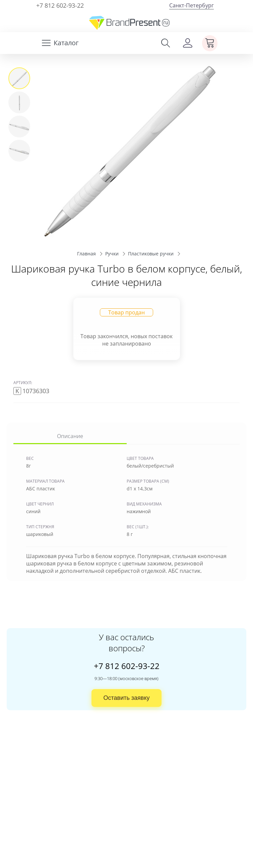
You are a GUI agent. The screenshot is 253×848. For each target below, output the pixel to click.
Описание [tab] (70, 436)
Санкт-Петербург (191, 5)
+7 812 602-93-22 (60, 5)
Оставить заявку (127, 697)
